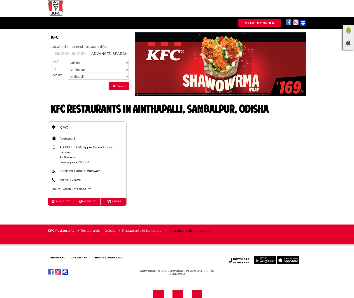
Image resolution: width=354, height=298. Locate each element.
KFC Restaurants (61, 230)
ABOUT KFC (57, 257)
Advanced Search (109, 54)
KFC (63, 128)
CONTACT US (79, 257)
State (55, 62)
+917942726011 (70, 180)
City (53, 68)
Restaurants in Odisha (98, 230)
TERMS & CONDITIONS (107, 257)
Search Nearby (70, 53)
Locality (56, 75)
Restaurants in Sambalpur (142, 230)
